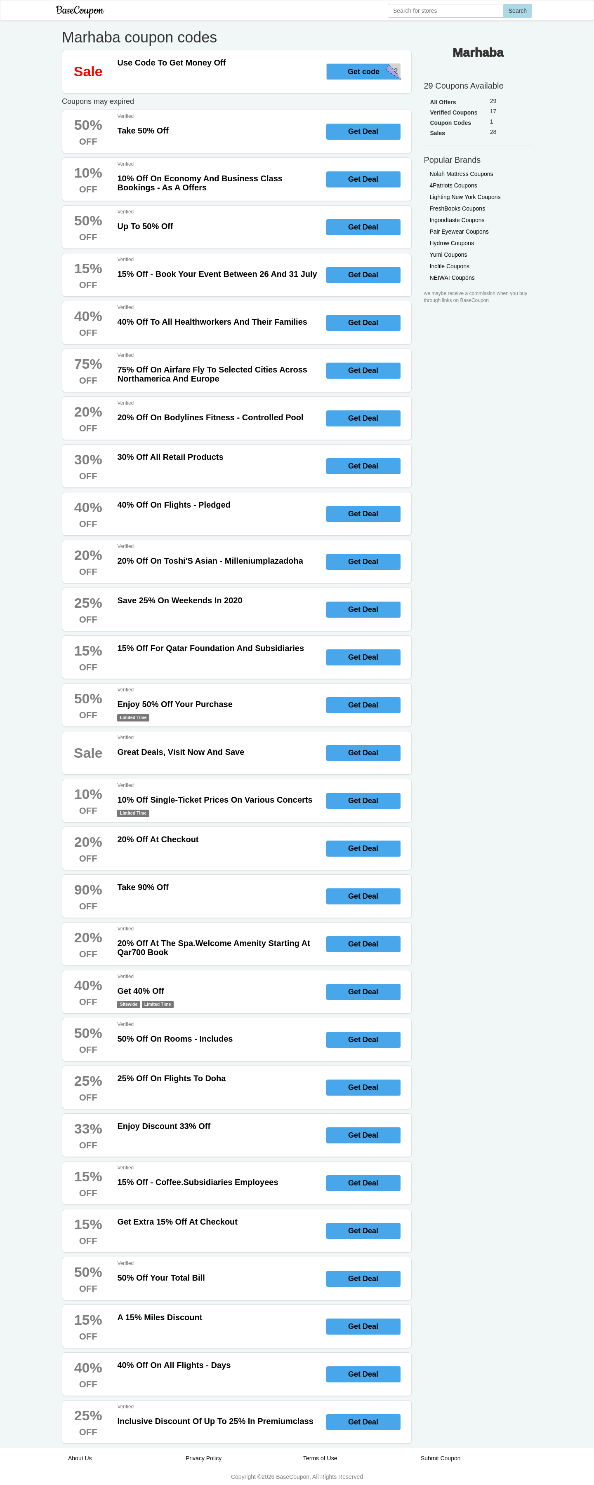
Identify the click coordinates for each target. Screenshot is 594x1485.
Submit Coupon (441, 1458)
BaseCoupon (80, 10)
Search (518, 10)
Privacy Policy (204, 1458)
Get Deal (363, 131)
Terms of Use (320, 1458)
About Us (80, 1458)
